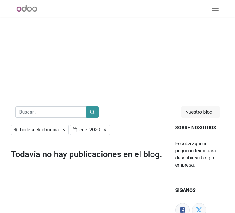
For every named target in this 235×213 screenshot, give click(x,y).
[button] (200, 112)
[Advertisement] (117, 58)
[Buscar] (92, 112)
